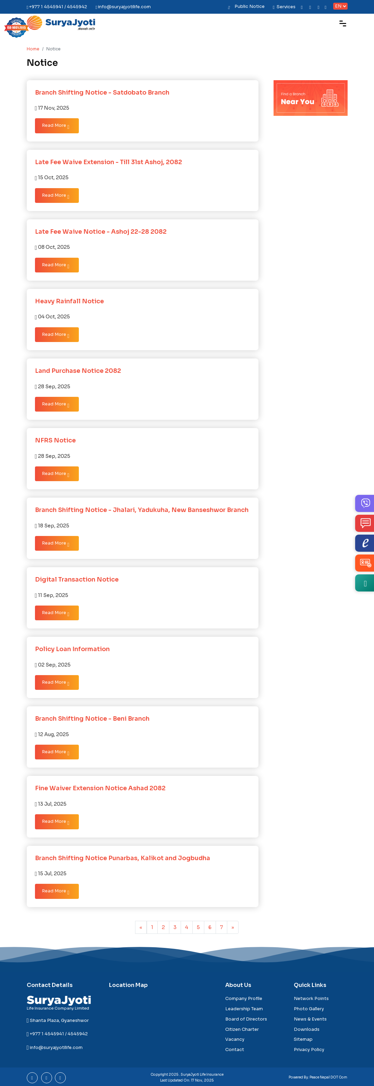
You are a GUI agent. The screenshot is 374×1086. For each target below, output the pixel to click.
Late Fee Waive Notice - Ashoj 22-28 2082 (101, 231)
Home (33, 48)
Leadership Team (244, 1009)
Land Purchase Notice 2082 (78, 371)
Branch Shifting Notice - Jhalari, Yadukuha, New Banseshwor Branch (142, 510)
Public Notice (249, 6)
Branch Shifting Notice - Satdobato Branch (102, 92)
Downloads (306, 1029)
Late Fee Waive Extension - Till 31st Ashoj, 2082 (108, 162)
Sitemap (303, 1039)
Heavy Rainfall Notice (69, 301)
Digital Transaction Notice (77, 579)
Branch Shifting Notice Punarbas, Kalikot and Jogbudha (122, 858)
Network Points (311, 998)
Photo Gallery (309, 1009)
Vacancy (234, 1039)
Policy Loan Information (72, 649)
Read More (56, 126)
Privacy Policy (309, 1049)
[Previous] (141, 927)
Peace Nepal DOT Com (328, 1077)
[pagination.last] (233, 927)
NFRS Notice (55, 440)
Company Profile (243, 998)
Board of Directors (246, 1019)
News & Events (310, 1019)
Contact (234, 1049)
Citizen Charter (242, 1029)
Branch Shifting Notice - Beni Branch (92, 718)
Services (284, 7)
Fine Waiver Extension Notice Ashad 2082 (100, 788)
